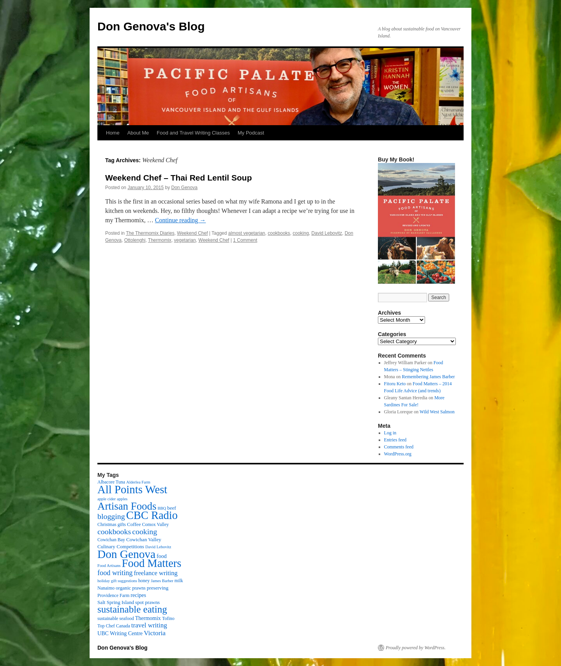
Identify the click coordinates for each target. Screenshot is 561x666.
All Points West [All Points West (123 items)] (132, 489)
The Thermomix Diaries (150, 233)
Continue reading (180, 220)
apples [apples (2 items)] (122, 499)
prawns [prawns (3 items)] (139, 588)
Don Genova (184, 187)
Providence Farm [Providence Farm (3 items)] (113, 595)
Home (113, 133)
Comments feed (399, 447)
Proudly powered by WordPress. (416, 647)
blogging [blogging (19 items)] (111, 516)
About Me (138, 133)
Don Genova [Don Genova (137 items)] (126, 554)
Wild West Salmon (437, 411)
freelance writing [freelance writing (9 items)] (155, 573)
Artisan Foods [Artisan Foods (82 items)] (126, 506)
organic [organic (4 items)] (123, 588)
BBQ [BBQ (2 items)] (161, 508)
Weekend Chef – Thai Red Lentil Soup (178, 177)
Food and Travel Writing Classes (193, 133)
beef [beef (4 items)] (171, 508)
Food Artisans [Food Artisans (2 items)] (109, 565)
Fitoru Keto (395, 383)
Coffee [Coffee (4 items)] (134, 524)
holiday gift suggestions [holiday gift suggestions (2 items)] (117, 581)
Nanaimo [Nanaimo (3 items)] (106, 588)
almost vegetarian (246, 233)
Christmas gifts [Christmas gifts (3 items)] (111, 524)
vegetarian (185, 240)
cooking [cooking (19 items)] (144, 531)
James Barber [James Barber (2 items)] (162, 581)
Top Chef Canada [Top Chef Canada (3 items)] (113, 626)
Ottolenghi (135, 240)
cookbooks (279, 233)
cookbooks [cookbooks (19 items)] (114, 531)
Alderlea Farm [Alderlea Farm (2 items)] (138, 482)
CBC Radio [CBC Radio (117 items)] (152, 515)
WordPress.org (397, 454)
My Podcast (251, 133)
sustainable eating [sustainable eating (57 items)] (132, 609)
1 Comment (245, 240)
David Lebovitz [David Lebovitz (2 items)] (158, 547)
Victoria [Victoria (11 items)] (155, 633)
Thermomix (159, 240)
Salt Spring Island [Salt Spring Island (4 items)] (115, 602)
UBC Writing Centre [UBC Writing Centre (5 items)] (120, 633)
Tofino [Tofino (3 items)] (168, 618)
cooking (301, 233)
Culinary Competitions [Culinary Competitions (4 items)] (120, 546)
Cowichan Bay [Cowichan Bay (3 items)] (111, 539)
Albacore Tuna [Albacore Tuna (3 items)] (111, 482)
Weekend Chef (192, 233)
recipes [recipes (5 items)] (138, 595)
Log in (390, 433)
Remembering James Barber (428, 376)
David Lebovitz (326, 233)
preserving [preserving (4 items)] (157, 588)
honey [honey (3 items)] (144, 580)
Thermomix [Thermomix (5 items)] (148, 618)
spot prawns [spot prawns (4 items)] (147, 602)
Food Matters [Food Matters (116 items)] (152, 563)
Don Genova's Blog (151, 26)
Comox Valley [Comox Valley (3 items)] (155, 524)
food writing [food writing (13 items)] (114, 573)
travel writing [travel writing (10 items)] (149, 625)
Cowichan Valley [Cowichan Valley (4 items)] (143, 539)
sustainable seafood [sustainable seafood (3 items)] (115, 618)
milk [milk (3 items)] (179, 580)
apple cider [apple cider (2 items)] (106, 499)
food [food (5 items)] (162, 556)
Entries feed (395, 440)
